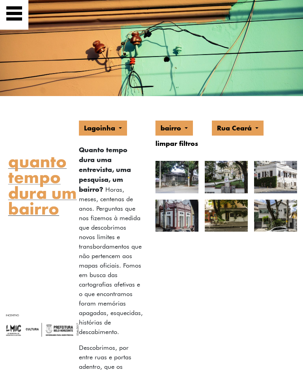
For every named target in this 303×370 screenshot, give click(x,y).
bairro (172, 128)
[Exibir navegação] (14, 15)
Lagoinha (100, 128)
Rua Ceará (235, 128)
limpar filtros (176, 143)
